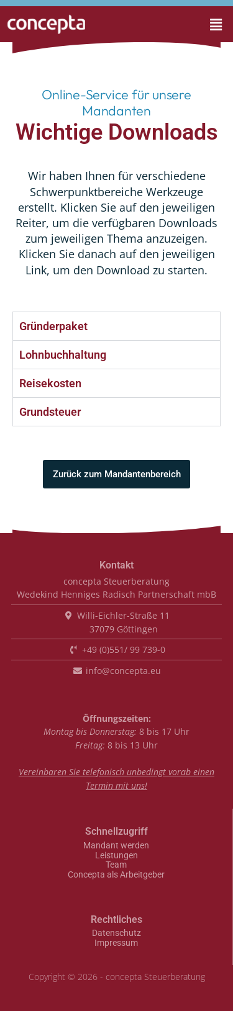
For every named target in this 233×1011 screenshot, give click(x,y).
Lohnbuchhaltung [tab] (62, 354)
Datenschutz (116, 933)
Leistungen (116, 856)
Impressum (116, 943)
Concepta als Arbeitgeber (116, 875)
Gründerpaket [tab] (53, 326)
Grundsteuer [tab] (50, 411)
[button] (198, 24)
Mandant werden (116, 846)
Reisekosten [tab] (50, 383)
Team (116, 865)
